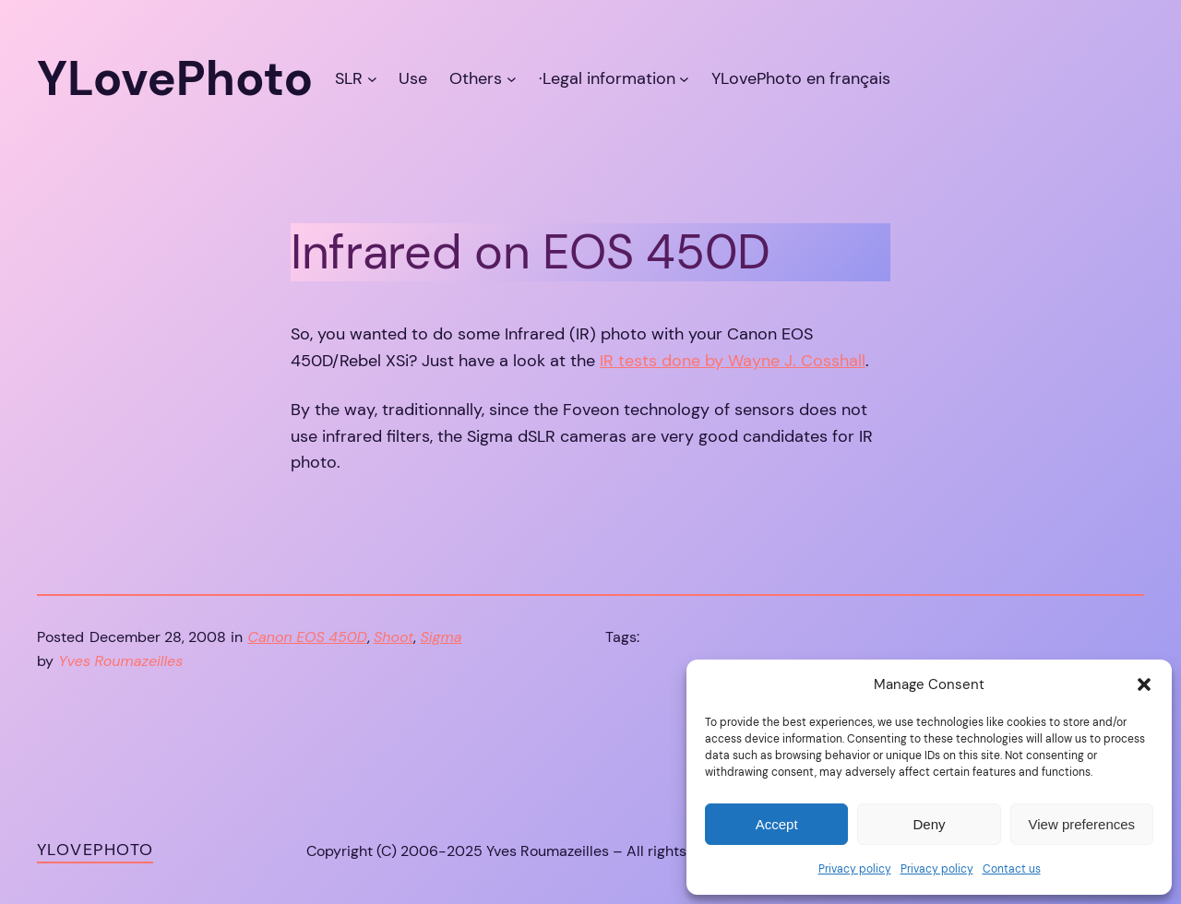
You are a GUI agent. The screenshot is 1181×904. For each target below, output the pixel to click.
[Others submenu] (512, 79)
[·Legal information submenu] (684, 79)
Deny (929, 824)
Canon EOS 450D (307, 637)
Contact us (1012, 869)
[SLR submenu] (372, 79)
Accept (777, 824)
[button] (1144, 684)
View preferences (1082, 824)
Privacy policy (854, 869)
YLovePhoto (95, 850)
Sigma (440, 637)
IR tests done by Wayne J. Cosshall (732, 361)
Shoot (394, 637)
